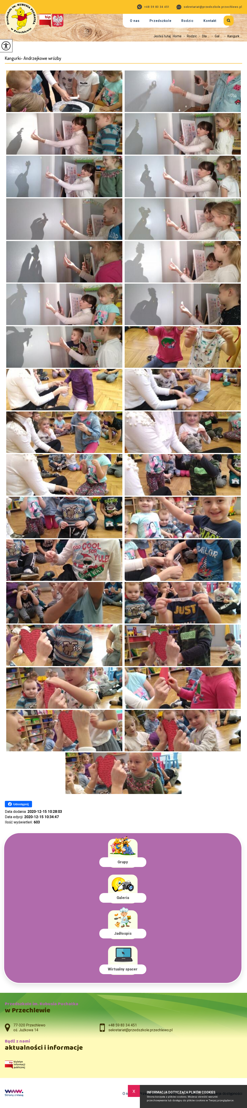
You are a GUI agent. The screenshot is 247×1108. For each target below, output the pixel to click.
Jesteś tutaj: (163, 36)
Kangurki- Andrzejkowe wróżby (33, 58)
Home (177, 36)
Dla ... (203, 36)
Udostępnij (18, 804)
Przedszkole (160, 21)
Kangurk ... (232, 36)
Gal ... (215, 36)
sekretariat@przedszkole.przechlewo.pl (209, 7)
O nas (135, 21)
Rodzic (187, 21)
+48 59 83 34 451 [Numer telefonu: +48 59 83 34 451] (122, 1025)
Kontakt (209, 21)
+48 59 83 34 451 (153, 6)
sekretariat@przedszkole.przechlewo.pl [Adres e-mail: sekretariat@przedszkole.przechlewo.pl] (140, 1030)
